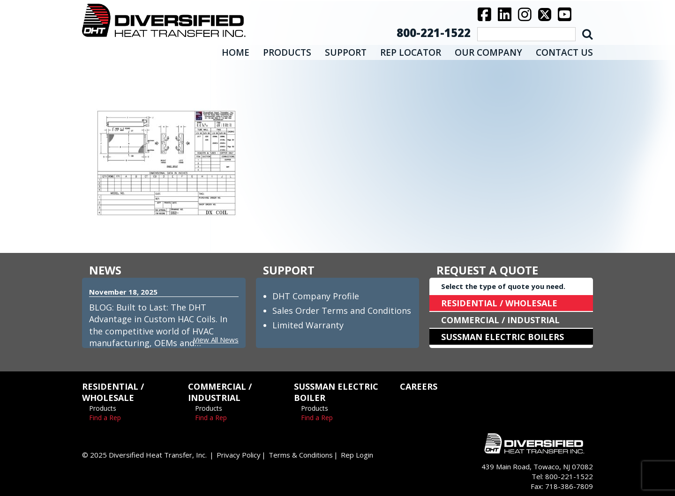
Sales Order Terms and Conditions (341, 310)
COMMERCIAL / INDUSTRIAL (500, 320)
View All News (216, 339)
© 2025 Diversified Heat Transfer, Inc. (144, 454)
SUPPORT (346, 52)
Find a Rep (105, 417)
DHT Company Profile (315, 296)
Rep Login (357, 454)
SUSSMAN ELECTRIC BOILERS (502, 336)
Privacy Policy (239, 454)
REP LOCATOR (410, 52)
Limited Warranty (308, 325)
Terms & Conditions (301, 454)
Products (102, 408)
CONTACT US (564, 52)
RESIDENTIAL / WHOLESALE (499, 303)
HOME (235, 52)
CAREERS (418, 386)
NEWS (105, 270)
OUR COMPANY (488, 52)
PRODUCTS (287, 52)
